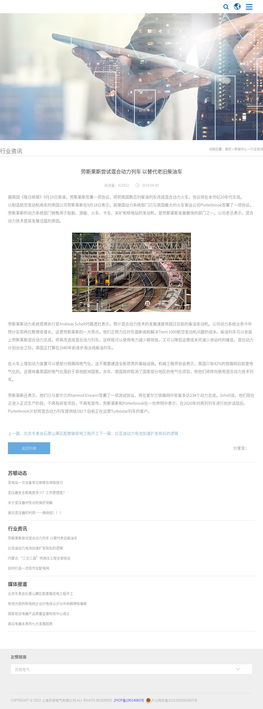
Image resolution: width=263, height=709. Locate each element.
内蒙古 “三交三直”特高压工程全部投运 (39, 557)
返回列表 (29, 448)
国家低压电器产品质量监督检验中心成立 (39, 613)
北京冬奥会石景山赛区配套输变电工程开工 (40, 593)
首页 (228, 149)
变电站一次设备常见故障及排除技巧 (35, 482)
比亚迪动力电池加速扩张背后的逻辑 (35, 547)
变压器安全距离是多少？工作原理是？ (37, 492)
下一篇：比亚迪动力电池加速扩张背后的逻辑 (138, 433)
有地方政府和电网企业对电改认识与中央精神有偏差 (47, 603)
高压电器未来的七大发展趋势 (30, 623)
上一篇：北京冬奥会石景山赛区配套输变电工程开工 (53, 433)
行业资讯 (256, 149)
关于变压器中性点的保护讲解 (30, 502)
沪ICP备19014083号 (129, 700)
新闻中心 (240, 149)
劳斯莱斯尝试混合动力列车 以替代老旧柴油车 (42, 537)
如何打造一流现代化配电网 (28, 567)
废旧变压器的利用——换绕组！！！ (35, 512)
